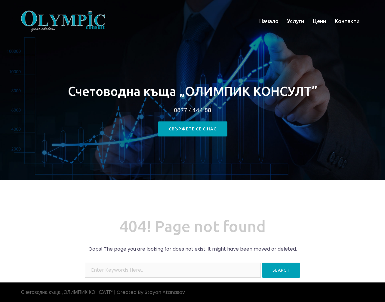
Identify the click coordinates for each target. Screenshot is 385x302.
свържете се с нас (193, 129)
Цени (319, 21)
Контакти (347, 21)
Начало (269, 21)
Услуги (295, 21)
